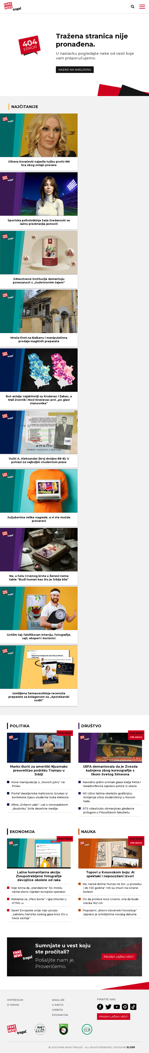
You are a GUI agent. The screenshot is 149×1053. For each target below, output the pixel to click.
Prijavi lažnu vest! (113, 1016)
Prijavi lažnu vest (119, 957)
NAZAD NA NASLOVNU (74, 69)
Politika (19, 726)
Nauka (88, 831)
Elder (131, 1047)
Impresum (15, 999)
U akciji (57, 1004)
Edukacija (60, 1014)
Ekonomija (22, 831)
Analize (58, 999)
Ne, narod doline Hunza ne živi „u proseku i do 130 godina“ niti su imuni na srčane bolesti (112, 888)
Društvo (91, 726)
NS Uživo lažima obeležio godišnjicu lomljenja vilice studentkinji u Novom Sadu (109, 797)
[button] (142, 7)
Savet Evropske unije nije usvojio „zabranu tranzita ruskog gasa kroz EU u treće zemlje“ (39, 914)
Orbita (57, 1009)
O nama (13, 1004)
